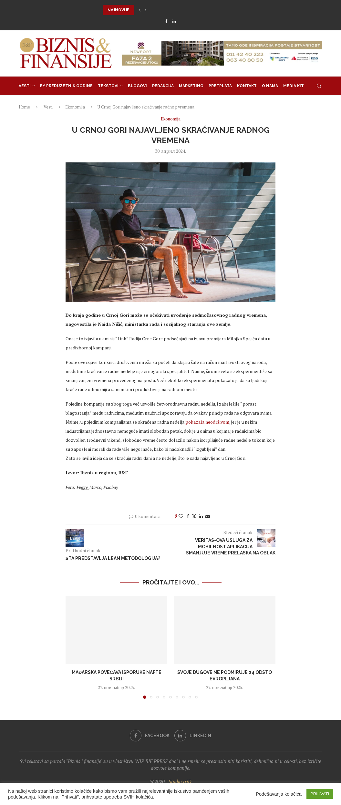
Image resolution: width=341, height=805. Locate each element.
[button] (139, 10)
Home (24, 107)
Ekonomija (75, 107)
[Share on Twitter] (194, 516)
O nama (270, 86)
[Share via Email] (207, 516)
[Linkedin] (174, 21)
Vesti (25, 86)
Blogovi (137, 86)
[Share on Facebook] (188, 516)
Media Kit (293, 86)
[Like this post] (181, 516)
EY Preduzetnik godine (66, 86)
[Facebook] (166, 21)
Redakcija (163, 86)
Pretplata (220, 86)
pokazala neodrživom (207, 422)
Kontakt (247, 86)
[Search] (319, 86)
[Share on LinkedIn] (201, 516)
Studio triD (180, 781)
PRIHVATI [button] (319, 793)
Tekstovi (108, 86)
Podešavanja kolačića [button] (279, 794)
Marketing (191, 86)
